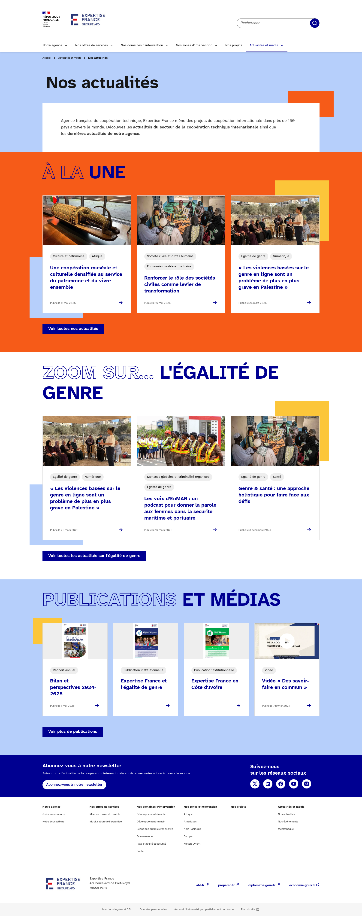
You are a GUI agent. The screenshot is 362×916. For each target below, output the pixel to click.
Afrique (188, 814)
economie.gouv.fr (302, 885)
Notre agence (52, 45)
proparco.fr (226, 885)
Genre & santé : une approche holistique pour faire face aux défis (273, 495)
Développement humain (151, 821)
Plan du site (248, 909)
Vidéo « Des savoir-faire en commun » (285, 684)
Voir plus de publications (72, 732)
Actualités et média (264, 45)
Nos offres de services (91, 45)
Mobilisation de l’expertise (106, 821)
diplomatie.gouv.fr (261, 885)
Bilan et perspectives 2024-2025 (73, 687)
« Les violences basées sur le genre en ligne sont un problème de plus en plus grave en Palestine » (273, 277)
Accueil (46, 57)
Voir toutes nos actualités (73, 329)
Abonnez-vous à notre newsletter (74, 785)
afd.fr (200, 885)
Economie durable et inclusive (155, 829)
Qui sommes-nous (53, 814)
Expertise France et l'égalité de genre (144, 684)
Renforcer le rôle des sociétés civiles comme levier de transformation (179, 284)
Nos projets (233, 45)
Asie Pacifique (192, 829)
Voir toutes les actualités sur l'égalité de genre (94, 556)
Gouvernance (145, 836)
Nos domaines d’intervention (142, 45)
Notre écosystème (53, 821)
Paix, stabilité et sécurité (151, 843)
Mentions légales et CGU (117, 909)
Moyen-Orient (192, 843)
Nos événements (288, 821)
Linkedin (267, 783)
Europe (188, 836)
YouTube (293, 783)
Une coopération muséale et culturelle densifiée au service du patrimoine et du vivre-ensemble (86, 277)
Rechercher (314, 23)
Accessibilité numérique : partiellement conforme (204, 909)
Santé (140, 851)
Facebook (280, 783)
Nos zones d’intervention (194, 45)
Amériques (190, 821)
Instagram (306, 783)
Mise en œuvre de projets (105, 814)
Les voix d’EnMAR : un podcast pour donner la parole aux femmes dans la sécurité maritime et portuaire (180, 508)
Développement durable (151, 814)
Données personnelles (153, 909)
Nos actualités (286, 814)
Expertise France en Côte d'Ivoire (214, 684)
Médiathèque (286, 829)
